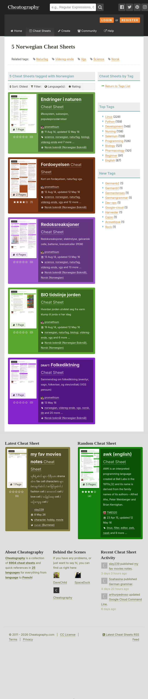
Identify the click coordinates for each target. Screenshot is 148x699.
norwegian (61, 136)
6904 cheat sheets (22, 563)
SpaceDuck (82, 582)
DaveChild (60, 582)
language (11, 577)
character (40, 519)
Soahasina (116, 579)
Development (114, 126)
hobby (51, 519)
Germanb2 (112, 183)
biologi (85, 136)
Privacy (28, 639)
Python (110, 121)
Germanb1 (112, 188)
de (42, 412)
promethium (52, 126)
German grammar (120, 584)
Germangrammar (116, 197)
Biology (110, 146)
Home (16, 31)
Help (109, 31)
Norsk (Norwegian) (52, 277)
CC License (67, 634)
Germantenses (115, 193)
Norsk (115, 59)
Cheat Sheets (40, 31)
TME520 (112, 512)
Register (130, 20)
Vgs (83, 59)
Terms (13, 639)
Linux (109, 117)
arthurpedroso (118, 594)
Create (64, 31)
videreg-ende (49, 142)
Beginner (111, 155)
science (49, 136)
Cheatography (15, 558)
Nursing (110, 131)
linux (110, 527)
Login (107, 20)
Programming (114, 141)
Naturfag (42, 59)
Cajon (109, 217)
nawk (106, 532)
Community (87, 31)
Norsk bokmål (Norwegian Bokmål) (65, 147)
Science (98, 59)
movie (59, 519)
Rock (108, 227)
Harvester (111, 212)
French (27, 577)
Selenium (111, 136)
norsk (85, 407)
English (110, 160)
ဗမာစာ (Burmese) (44, 524)
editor (124, 527)
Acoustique (112, 222)
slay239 (39, 509)
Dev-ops (111, 202)
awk (131, 527)
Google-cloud (114, 207)
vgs (61, 202)
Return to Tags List (117, 86)
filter (116, 527)
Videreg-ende (64, 59)
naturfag (75, 136)
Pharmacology (115, 150)
